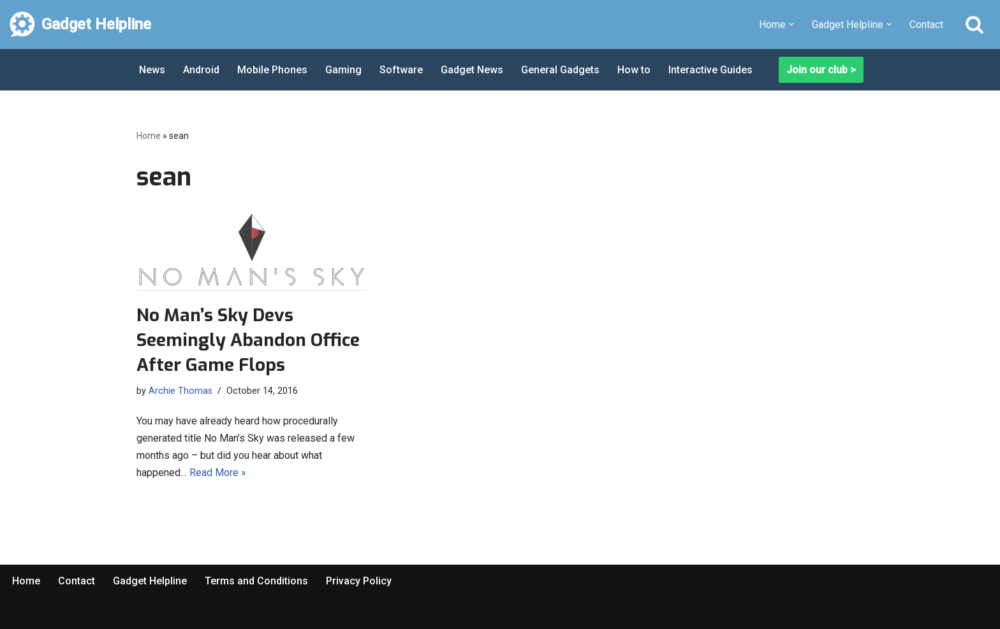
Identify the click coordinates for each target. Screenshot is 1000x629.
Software (401, 70)
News (152, 70)
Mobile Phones (272, 70)
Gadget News (472, 70)
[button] (791, 24)
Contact (926, 24)
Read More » (217, 472)
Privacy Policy (359, 581)
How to (634, 70)
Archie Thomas (180, 391)
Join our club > (821, 70)
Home (148, 136)
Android (201, 70)
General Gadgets (560, 70)
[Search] (974, 24)
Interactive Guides (710, 70)
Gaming (343, 70)
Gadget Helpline (150, 581)
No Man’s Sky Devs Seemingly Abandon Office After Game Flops (248, 340)
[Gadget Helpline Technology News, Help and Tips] (80, 24)
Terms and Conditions (256, 581)
